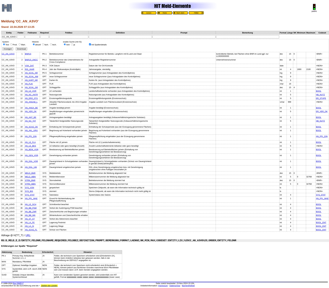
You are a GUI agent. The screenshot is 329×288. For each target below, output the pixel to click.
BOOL (318, 91)
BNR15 (28, 54)
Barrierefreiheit (188, 286)
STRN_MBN (30, 184)
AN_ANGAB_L (31, 102)
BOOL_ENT (321, 222)
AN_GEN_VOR (31, 155)
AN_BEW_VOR (31, 149)
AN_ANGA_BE (31, 108)
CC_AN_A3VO (8, 54)
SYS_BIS (29, 191)
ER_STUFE (321, 98)
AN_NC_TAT (30, 121)
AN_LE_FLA (30, 142)
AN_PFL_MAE (31, 198)
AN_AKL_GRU (31, 130)
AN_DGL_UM (31, 167)
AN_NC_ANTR (31, 95)
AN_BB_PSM (31, 208)
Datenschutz (175, 286)
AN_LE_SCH (30, 204)
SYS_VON (29, 187)
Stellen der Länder (49, 286)
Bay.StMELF (18, 283)
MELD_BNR (30, 173)
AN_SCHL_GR (31, 87)
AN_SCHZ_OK (31, 127)
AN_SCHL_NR (31, 73)
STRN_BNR (30, 180)
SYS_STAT (30, 195)
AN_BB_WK (30, 215)
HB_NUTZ (320, 95)
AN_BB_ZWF (31, 211)
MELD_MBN (30, 177)
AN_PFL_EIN (31, 136)
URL (28, 235)
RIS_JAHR (29, 69)
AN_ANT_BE (30, 117)
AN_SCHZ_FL (31, 230)
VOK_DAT (29, 66)
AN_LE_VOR (30, 91)
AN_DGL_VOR (31, 161)
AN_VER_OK (31, 111)
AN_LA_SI (29, 226)
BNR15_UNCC (31, 60)
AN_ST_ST (30, 219)
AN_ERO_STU (31, 98)
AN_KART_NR (31, 80)
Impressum (163, 286)
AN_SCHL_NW (31, 76)
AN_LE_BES (30, 146)
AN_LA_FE (30, 222)
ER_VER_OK (322, 111)
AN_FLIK (29, 84)
